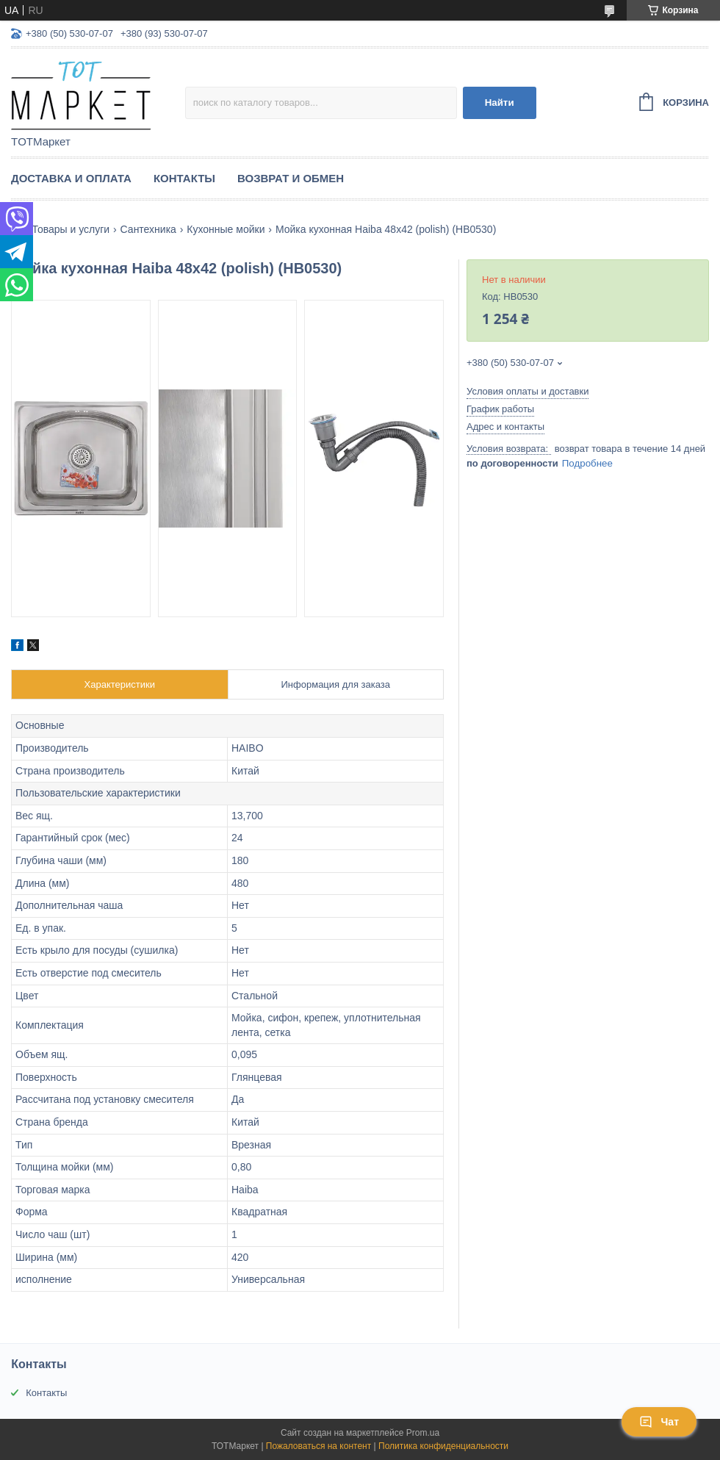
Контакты (184, 178)
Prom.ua (422, 1433)
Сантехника (148, 229)
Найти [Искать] (499, 102)
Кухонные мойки (225, 229)
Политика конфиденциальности (443, 1446)
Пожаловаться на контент (318, 1446)
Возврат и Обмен (290, 178)
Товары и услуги (70, 229)
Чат (659, 1421)
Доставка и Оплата (71, 178)
